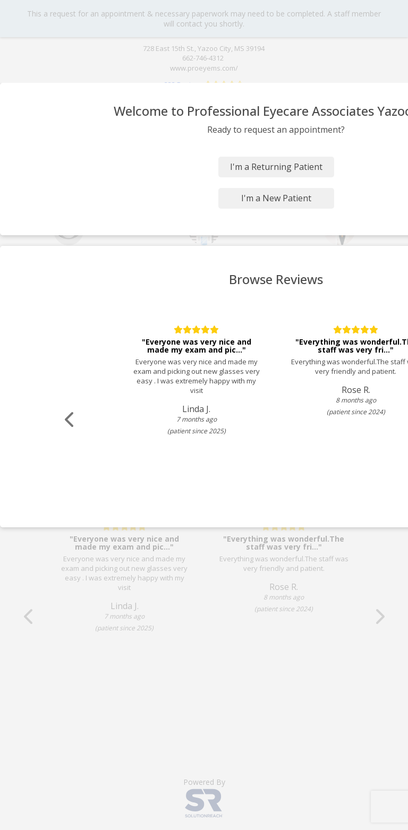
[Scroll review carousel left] (72, 419)
